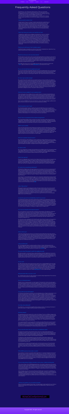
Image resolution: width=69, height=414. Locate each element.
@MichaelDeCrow (36, 64)
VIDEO (20, 64)
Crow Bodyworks (32, 0)
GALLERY (42, 248)
